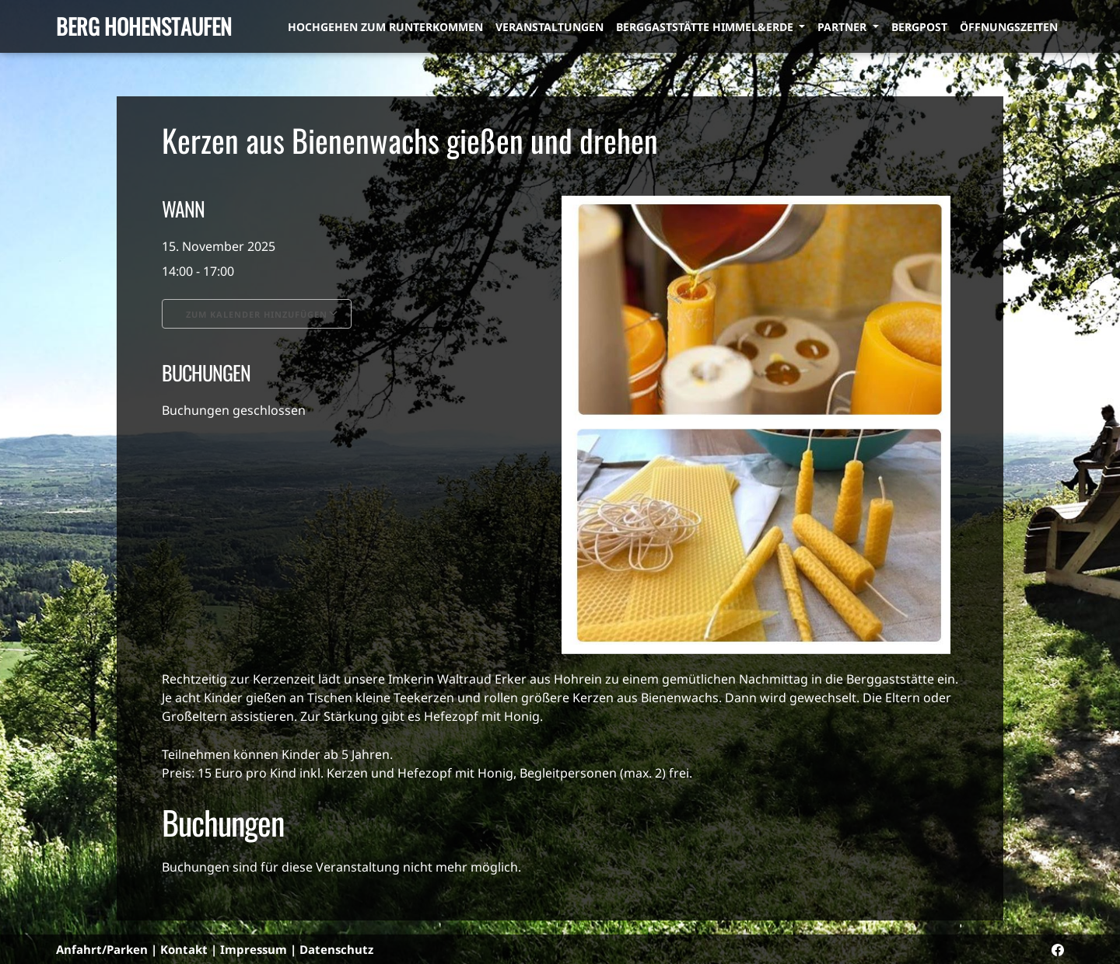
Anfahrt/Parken (102, 949)
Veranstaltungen (549, 26)
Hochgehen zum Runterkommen (385, 26)
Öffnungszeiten (1009, 26)
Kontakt (184, 949)
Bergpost (919, 26)
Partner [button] (843, 26)
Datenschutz (336, 949)
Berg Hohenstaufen (144, 26)
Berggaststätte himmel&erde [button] (706, 26)
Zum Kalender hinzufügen (256, 314)
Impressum (253, 949)
